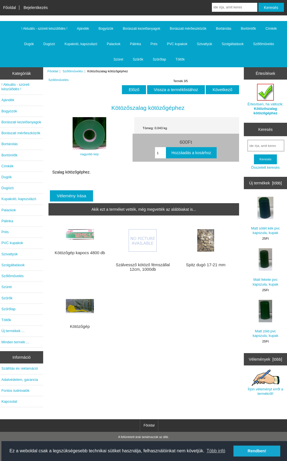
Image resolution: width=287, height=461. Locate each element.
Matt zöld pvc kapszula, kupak (265, 319)
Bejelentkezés (36, 7)
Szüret (118, 59)
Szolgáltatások (233, 44)
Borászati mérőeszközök (188, 29)
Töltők (180, 59)
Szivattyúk (204, 44)
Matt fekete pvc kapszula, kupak (265, 267)
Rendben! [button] (257, 451)
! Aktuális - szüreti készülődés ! (44, 29)
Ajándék (83, 29)
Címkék (271, 29)
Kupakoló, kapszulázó (80, 44)
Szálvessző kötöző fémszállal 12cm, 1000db (143, 267)
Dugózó (49, 44)
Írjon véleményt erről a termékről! (265, 382)
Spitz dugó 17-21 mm (206, 265)
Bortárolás (223, 29)
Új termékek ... (12, 331)
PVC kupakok (177, 44)
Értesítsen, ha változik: (265, 99)
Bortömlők (248, 29)
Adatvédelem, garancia (19, 379)
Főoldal (9, 7)
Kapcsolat (9, 401)
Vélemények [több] (265, 359)
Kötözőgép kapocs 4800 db (80, 253)
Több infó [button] (216, 450)
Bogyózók (106, 29)
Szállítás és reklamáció (19, 368)
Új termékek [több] (265, 183)
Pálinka (135, 44)
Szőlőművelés (73, 71)
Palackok (114, 44)
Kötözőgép (80, 326)
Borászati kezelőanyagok (141, 29)
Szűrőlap (159, 59)
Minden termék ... (15, 342)
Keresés (265, 129)
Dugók (29, 44)
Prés (154, 44)
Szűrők (138, 59)
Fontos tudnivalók (15, 390)
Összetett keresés (265, 167)
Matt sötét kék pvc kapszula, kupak (265, 216)
